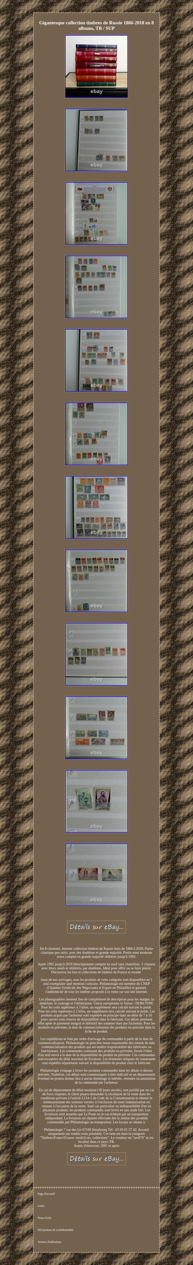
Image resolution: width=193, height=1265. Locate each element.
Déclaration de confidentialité (56, 1230)
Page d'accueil (46, 1194)
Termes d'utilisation (49, 1242)
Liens (41, 1206)
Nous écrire (45, 1218)
